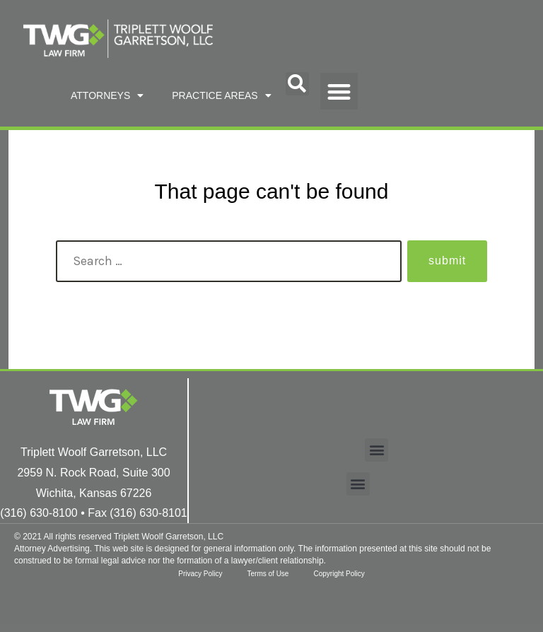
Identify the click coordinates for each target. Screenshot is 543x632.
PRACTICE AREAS (221, 95)
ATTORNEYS (107, 95)
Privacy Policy (196, 574)
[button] (297, 83)
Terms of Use (268, 574)
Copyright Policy (342, 574)
